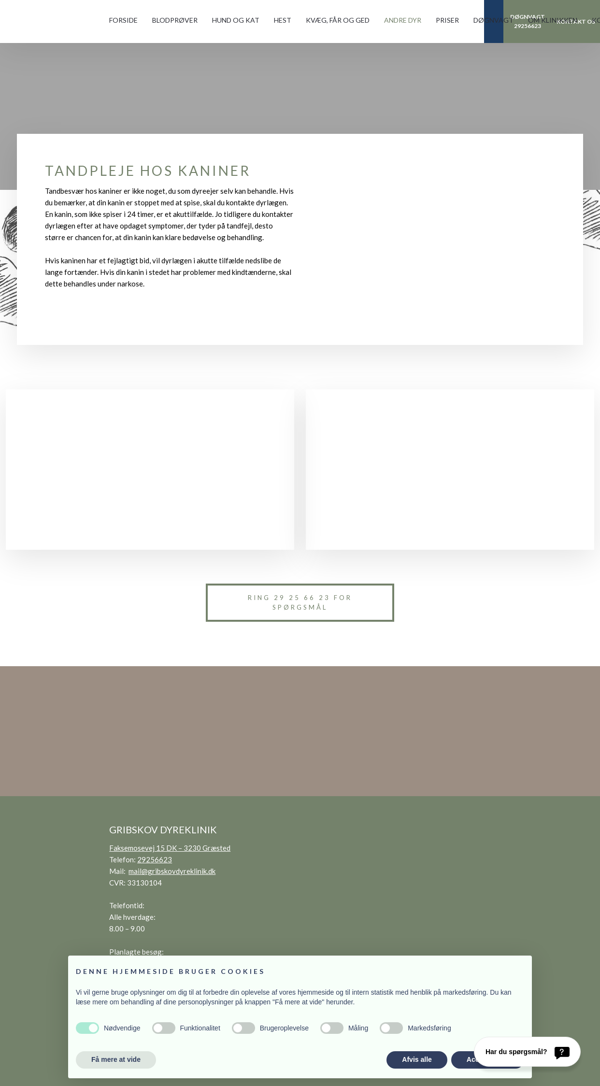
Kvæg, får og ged (338, 20)
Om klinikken (552, 20)
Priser (447, 20)
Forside (123, 20)
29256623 (154, 859)
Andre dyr (402, 20)
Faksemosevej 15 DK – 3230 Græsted (169, 847)
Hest (282, 20)
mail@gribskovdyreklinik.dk (172, 871)
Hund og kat (235, 20)
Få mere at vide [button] (116, 1059)
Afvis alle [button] (416, 1059)
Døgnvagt (493, 20)
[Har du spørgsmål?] (527, 1052)
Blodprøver (175, 20)
